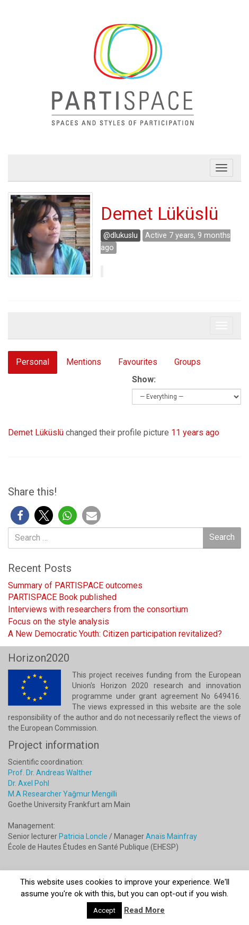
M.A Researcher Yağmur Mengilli (62, 794)
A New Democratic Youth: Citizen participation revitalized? (115, 634)
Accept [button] (104, 910)
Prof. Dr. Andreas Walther (50, 772)
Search (222, 537)
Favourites (137, 362)
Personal (32, 362)
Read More (144, 910)
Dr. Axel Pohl (28, 783)
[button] (20, 515)
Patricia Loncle (83, 836)
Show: (144, 379)
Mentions (83, 362)
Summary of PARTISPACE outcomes (75, 585)
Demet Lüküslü (159, 213)
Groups (187, 362)
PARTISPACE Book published (62, 597)
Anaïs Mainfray (171, 836)
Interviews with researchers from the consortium (98, 609)
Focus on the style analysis (58, 621)
